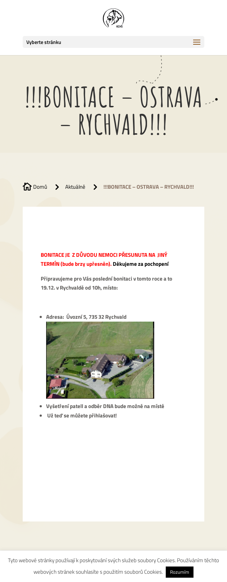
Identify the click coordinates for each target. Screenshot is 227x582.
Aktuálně (75, 187)
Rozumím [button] (179, 572)
